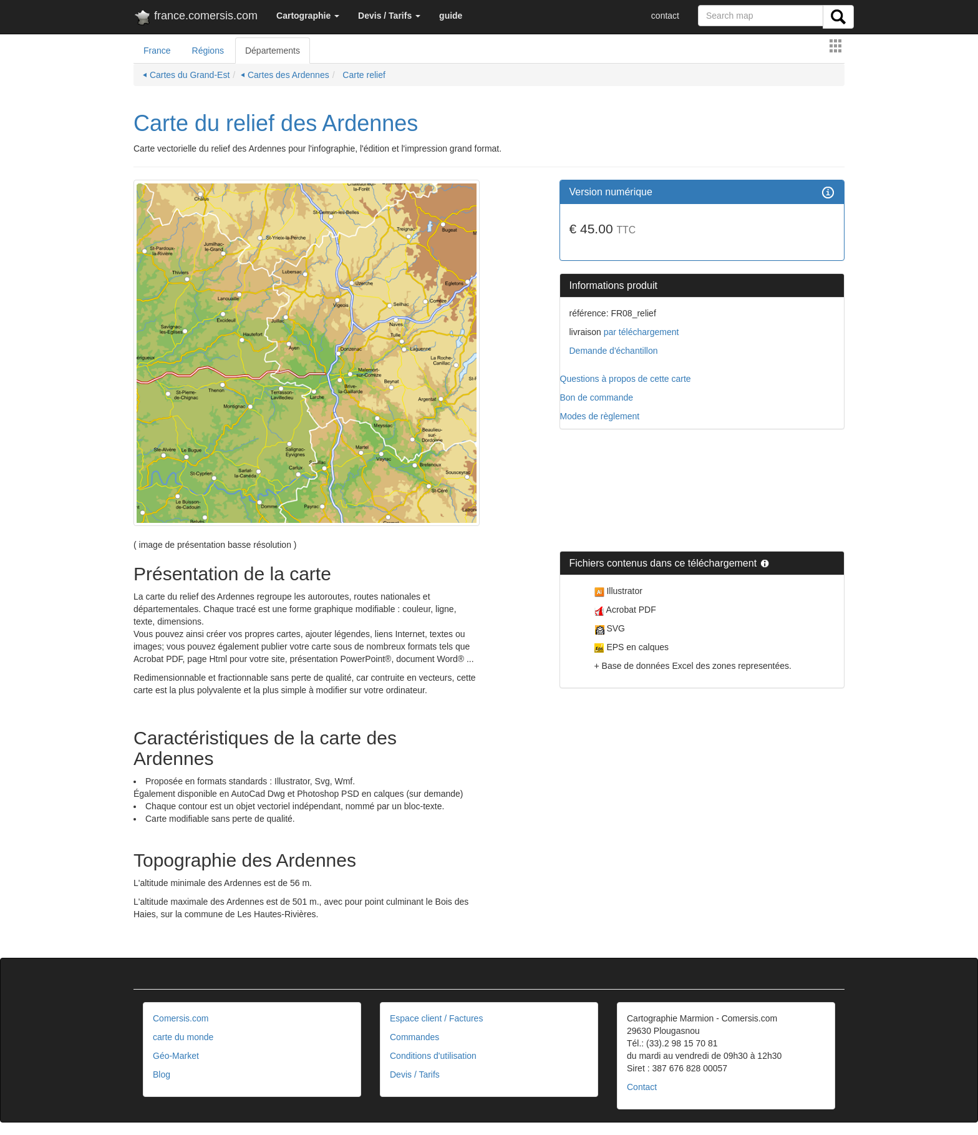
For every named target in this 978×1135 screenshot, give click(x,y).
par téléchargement (640, 332)
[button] (308, 15)
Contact (642, 1087)
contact (665, 16)
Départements (272, 51)
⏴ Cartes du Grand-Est (186, 75)
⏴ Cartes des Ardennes (285, 75)
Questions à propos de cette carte (625, 379)
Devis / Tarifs (415, 1074)
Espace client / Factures (436, 1018)
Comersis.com (180, 1018)
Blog (161, 1074)
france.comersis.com (195, 18)
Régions (208, 51)
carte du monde (183, 1037)
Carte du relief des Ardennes (275, 123)
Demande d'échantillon (613, 351)
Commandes (414, 1037)
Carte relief (362, 75)
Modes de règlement (600, 416)
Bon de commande (597, 397)
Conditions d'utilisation (433, 1056)
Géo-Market (176, 1056)
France (157, 51)
